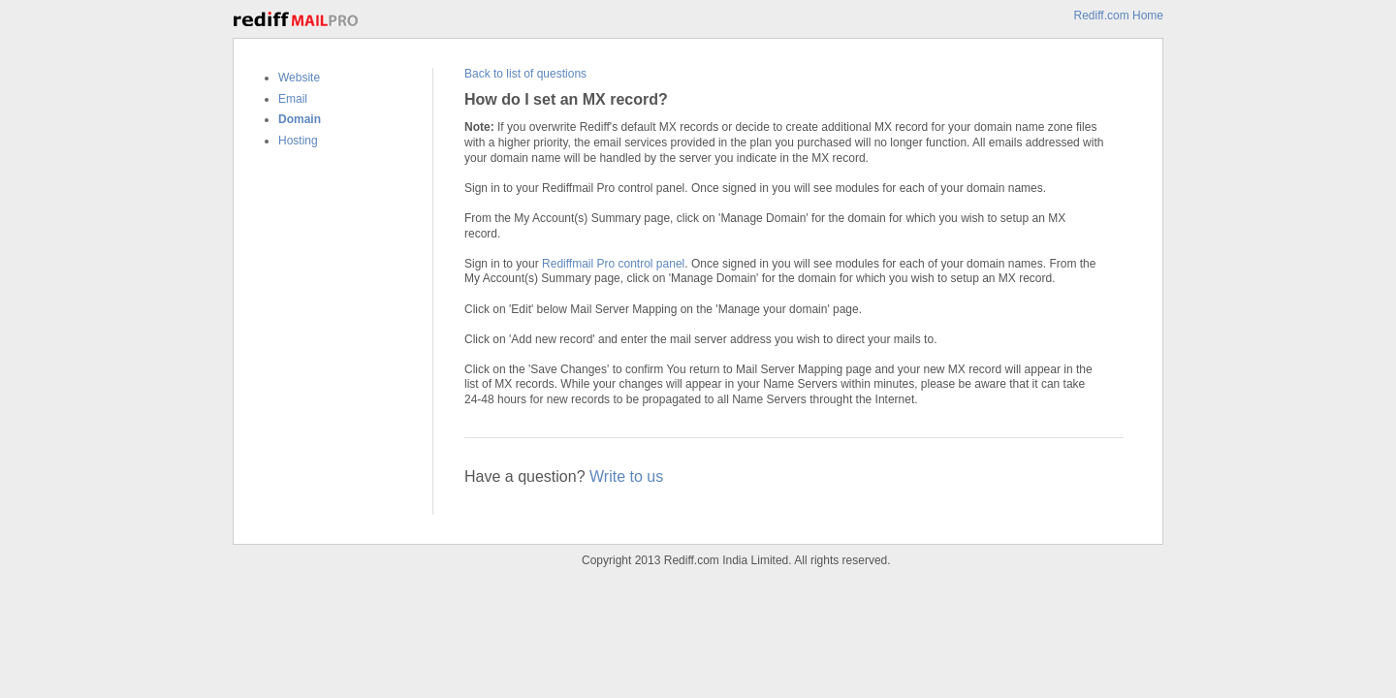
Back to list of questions (525, 73)
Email (292, 99)
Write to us (626, 476)
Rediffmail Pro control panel (613, 263)
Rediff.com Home (1118, 15)
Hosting (298, 140)
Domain (299, 119)
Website (299, 77)
